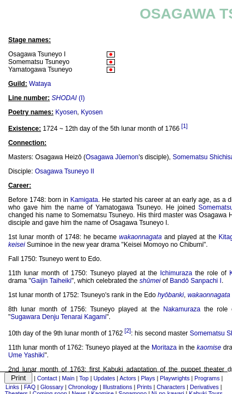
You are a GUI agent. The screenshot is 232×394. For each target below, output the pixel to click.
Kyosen (66, 112)
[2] (127, 330)
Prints (144, 387)
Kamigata (84, 200)
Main (68, 378)
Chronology (83, 387)
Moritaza (164, 347)
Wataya (40, 84)
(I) (68, 98)
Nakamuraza (181, 309)
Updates (104, 378)
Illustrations (117, 387)
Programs (206, 378)
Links (12, 387)
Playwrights (174, 378)
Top (84, 378)
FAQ (30, 387)
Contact (47, 378)
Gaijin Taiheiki (51, 281)
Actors (127, 378)
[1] (184, 126)
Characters (170, 387)
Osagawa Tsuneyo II (65, 171)
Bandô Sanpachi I (196, 281)
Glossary (51, 387)
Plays (148, 378)
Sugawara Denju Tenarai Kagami (58, 317)
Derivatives (204, 387)
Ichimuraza (176, 273)
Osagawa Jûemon (111, 157)
